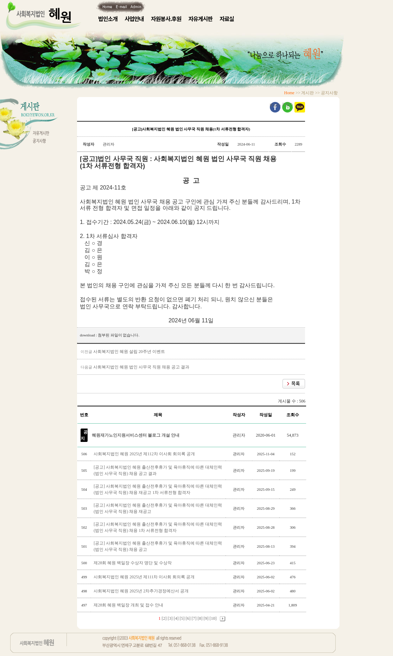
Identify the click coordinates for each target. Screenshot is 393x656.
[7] (194, 618)
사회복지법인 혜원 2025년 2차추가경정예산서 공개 (142, 591)
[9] (206, 618)
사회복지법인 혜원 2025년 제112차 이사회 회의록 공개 (145, 453)
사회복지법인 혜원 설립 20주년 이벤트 (129, 351)
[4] (176, 618)
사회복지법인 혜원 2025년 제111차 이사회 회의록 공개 (145, 576)
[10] (213, 618)
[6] (188, 618)
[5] (182, 618)
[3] (170, 618)
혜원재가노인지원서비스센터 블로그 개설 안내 (135, 435)
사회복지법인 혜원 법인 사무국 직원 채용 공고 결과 (141, 367)
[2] (164, 618)
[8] (200, 618)
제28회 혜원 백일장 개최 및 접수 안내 (129, 605)
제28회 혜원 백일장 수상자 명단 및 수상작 (133, 562)
